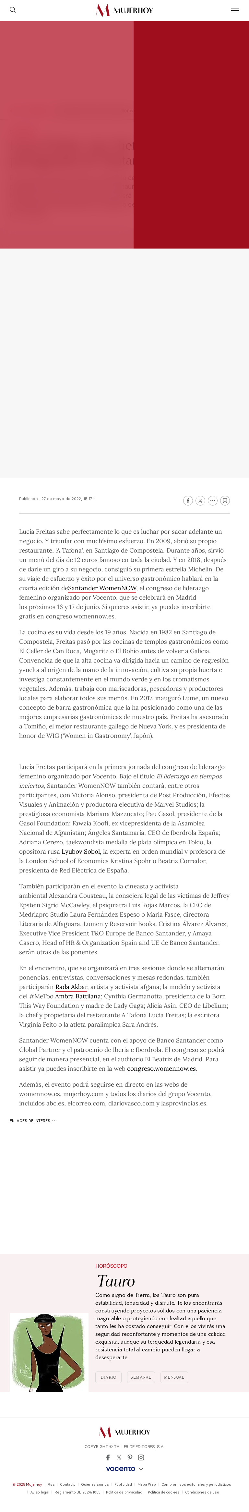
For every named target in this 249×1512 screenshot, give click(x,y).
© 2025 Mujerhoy (27, 1484)
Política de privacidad (124, 1492)
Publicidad (123, 1484)
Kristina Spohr (130, 860)
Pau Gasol (160, 813)
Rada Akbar (71, 986)
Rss (51, 1484)
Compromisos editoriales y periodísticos (196, 1484)
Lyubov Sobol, (81, 851)
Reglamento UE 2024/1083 (77, 1492)
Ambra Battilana (78, 996)
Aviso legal (39, 1492)
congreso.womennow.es (161, 1068)
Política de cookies (164, 1492)
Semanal (141, 1377)
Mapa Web (146, 1484)
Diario (108, 1377)
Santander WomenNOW (102, 587)
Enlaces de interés (32, 1120)
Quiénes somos (95, 1484)
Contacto (68, 1484)
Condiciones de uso (202, 1492)
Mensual (174, 1377)
